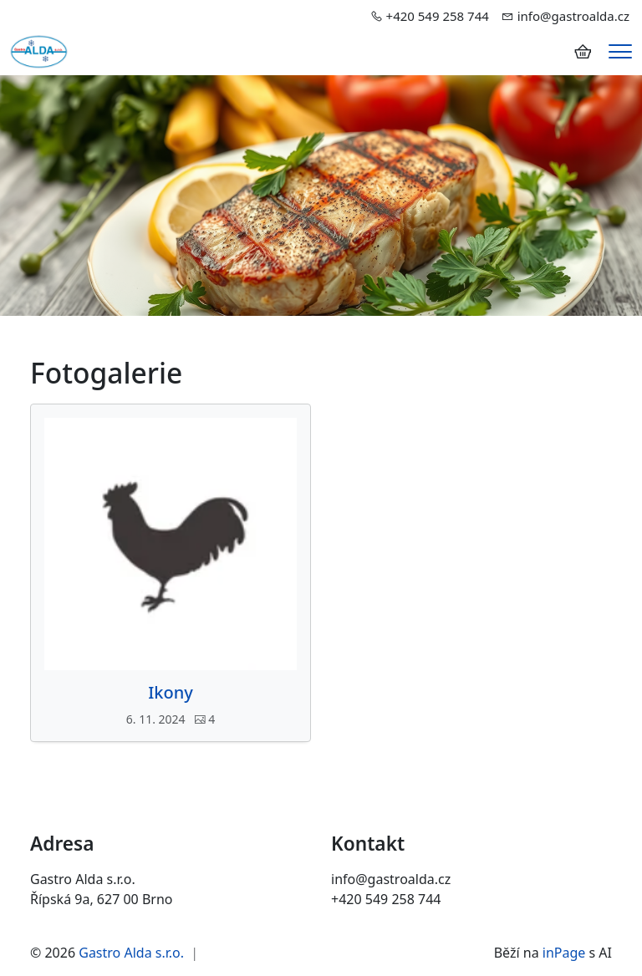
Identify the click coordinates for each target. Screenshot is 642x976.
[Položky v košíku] (582, 52)
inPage (564, 952)
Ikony (170, 693)
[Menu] (620, 51)
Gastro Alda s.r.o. (131, 952)
